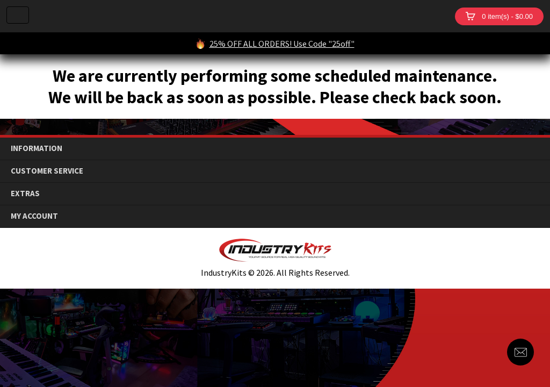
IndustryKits (242, 16)
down (534, 148)
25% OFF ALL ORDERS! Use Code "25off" (281, 43)
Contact (520, 352)
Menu (17, 15)
